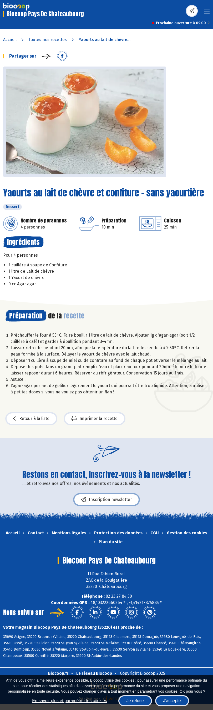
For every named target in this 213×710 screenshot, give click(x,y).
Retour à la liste (31, 418)
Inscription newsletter (106, 499)
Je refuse (135, 700)
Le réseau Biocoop (94, 673)
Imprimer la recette (95, 418)
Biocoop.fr (58, 673)
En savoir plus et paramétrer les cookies (69, 700)
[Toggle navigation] (207, 12)
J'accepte (172, 700)
